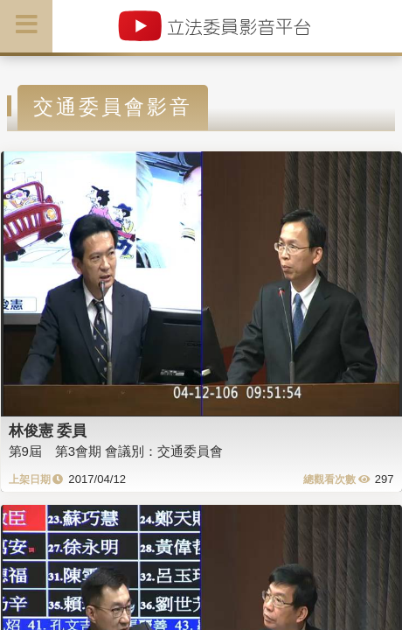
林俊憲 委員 (48, 430)
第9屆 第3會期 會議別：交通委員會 (116, 451)
